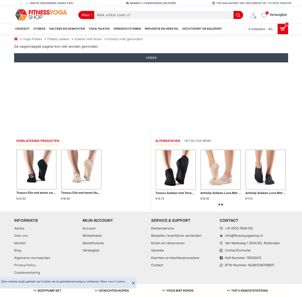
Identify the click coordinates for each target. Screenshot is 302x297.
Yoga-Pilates (32, 39)
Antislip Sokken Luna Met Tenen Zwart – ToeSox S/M (265, 193)
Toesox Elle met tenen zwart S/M (36, 192)
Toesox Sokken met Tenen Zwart (175, 193)
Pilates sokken (58, 39)
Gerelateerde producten (37, 141)
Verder (151, 57)
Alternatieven (167, 141)
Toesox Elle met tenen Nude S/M (81, 192)
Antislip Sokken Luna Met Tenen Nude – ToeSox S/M (220, 193)
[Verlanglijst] (274, 15)
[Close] (133, 283)
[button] (219, 204)
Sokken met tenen (88, 39)
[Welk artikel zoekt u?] (238, 15)
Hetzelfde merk (197, 141)
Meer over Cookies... (113, 281)
